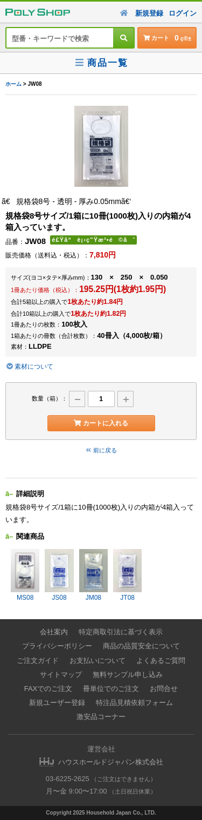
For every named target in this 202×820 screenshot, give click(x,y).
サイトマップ (61, 674)
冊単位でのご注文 (111, 689)
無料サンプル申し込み (128, 674)
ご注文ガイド (38, 660)
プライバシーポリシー (57, 646)
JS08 (59, 575)
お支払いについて (97, 660)
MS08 (25, 575)
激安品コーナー (101, 717)
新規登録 (149, 13)
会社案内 (54, 632)
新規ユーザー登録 (57, 703)
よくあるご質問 (160, 660)
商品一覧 (101, 63)
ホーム (13, 84)
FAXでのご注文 (48, 689)
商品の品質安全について (141, 646)
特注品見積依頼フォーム (134, 703)
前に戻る (101, 450)
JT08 (127, 575)
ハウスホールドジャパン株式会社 (110, 762)
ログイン (183, 13)
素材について (29, 366)
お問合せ (164, 689)
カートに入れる (101, 423)
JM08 (93, 575)
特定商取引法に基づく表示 (121, 632)
